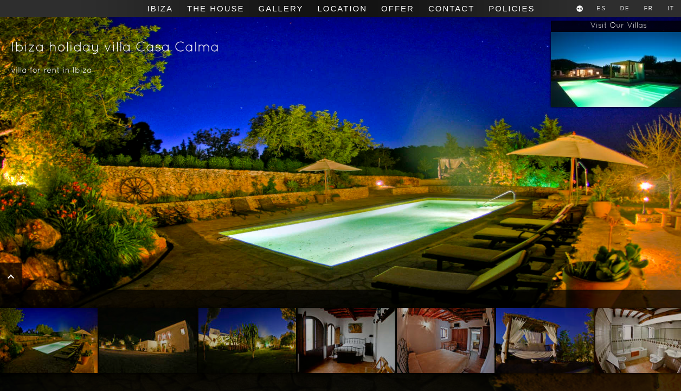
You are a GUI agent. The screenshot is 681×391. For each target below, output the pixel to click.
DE (625, 8)
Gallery (281, 8)
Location (342, 8)
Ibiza (160, 8)
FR (648, 8)
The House (216, 8)
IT (670, 8)
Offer (397, 8)
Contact (451, 8)
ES (601, 8)
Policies (512, 8)
